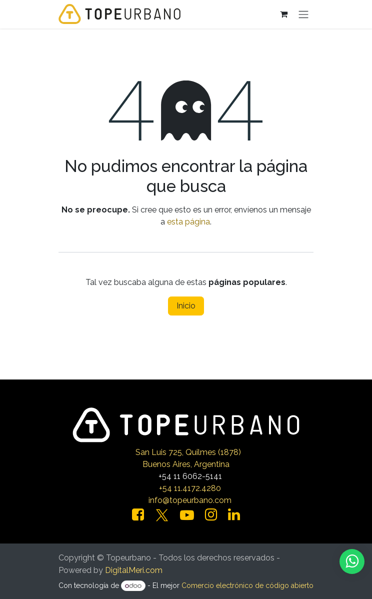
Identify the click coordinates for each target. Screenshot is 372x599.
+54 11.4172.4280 (190, 488)
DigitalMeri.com (133, 570)
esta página (188, 221)
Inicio (186, 305)
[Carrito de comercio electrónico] (284, 14)
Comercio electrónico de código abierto (248, 586)
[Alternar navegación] (304, 14)
